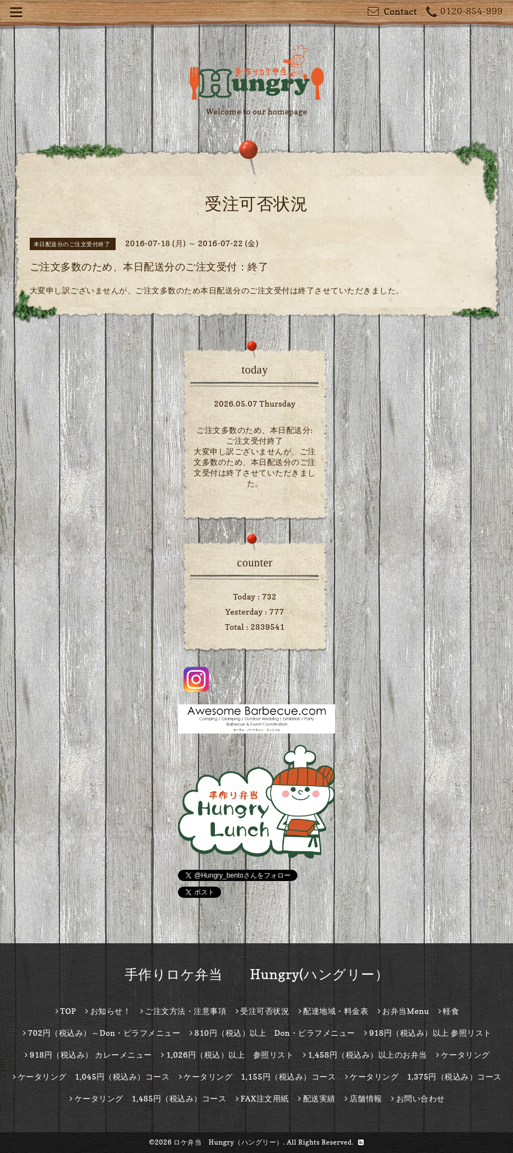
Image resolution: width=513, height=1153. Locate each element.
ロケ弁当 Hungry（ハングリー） (228, 1142)
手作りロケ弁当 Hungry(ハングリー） (257, 974)
